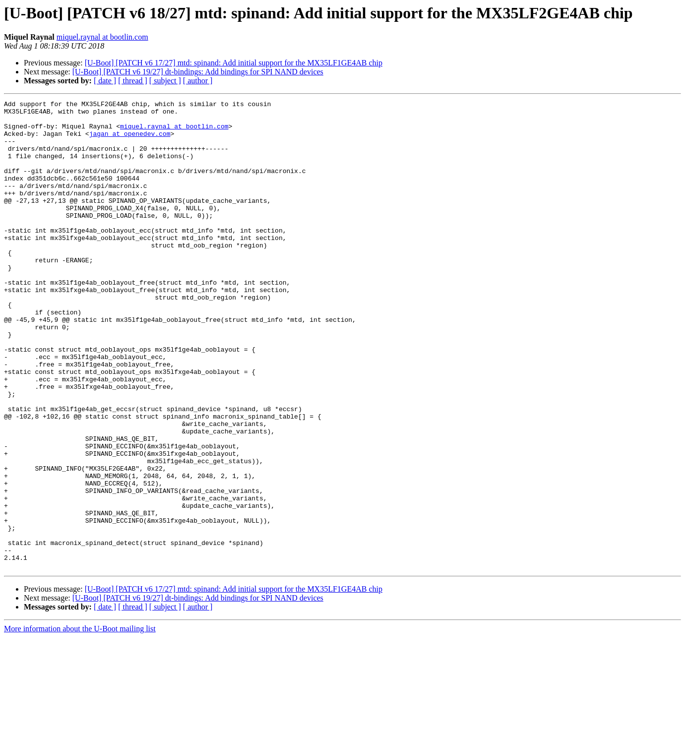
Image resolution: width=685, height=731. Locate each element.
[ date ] (105, 80)
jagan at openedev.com (130, 140)
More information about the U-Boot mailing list (80, 722)
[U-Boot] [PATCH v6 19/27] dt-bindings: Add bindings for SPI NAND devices (197, 71)
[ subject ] (165, 80)
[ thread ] (132, 80)
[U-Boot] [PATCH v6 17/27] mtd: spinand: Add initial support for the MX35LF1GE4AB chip (233, 63)
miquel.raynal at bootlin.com (102, 37)
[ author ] (198, 80)
